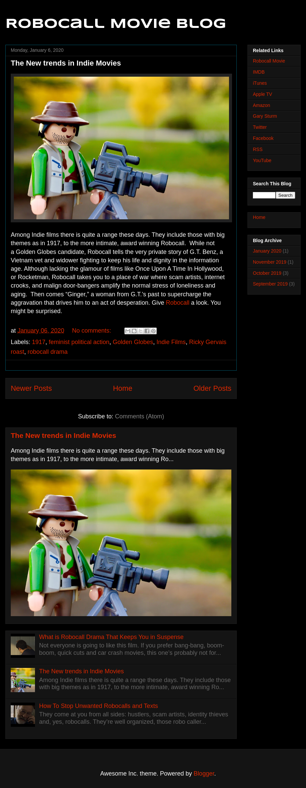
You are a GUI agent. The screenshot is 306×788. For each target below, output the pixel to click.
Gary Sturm (265, 116)
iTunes (260, 83)
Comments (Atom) (139, 416)
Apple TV (262, 94)
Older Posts (212, 388)
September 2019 (270, 284)
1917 (38, 342)
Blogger (204, 773)
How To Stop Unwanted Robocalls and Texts (98, 706)
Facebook (263, 138)
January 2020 (267, 251)
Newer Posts (31, 388)
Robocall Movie (269, 61)
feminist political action (79, 342)
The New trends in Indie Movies (66, 63)
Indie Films (171, 342)
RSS (258, 149)
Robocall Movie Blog (115, 24)
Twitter (260, 127)
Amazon (261, 105)
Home (122, 388)
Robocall (177, 302)
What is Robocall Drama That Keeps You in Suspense (111, 637)
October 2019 (267, 273)
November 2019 (269, 262)
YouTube (262, 160)
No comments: (92, 330)
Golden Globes (133, 342)
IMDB (259, 72)
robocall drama (48, 351)
